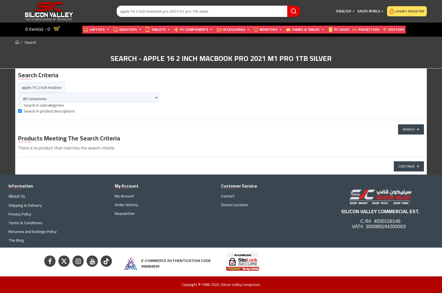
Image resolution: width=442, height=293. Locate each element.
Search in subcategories (41, 105)
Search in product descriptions (46, 111)
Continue (406, 166)
